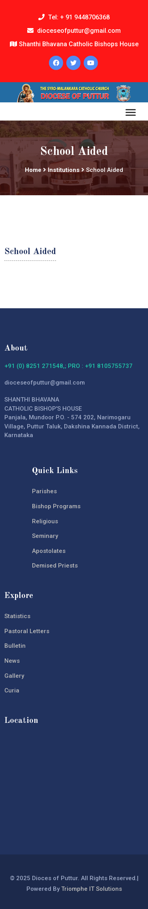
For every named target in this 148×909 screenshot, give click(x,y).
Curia (11, 690)
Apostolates (49, 550)
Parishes (44, 491)
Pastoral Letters (26, 631)
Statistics (17, 616)
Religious (45, 521)
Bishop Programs (56, 506)
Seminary (45, 535)
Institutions (64, 170)
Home (33, 170)
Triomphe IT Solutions (91, 888)
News (12, 660)
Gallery (14, 675)
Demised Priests (55, 565)
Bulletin (15, 645)
